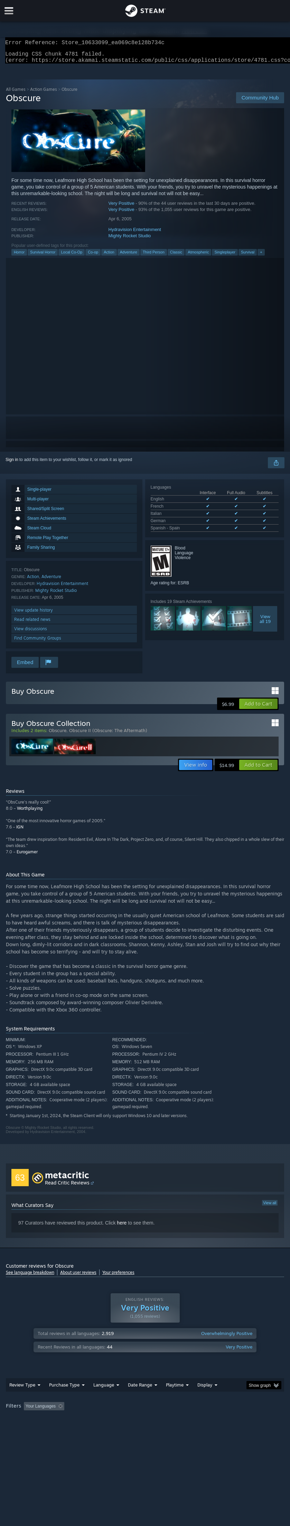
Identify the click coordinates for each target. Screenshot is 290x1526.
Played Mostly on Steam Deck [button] (213, 1410)
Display (204, 1389)
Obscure (57, 734)
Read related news (32, 623)
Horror (19, 256)
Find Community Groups (37, 642)
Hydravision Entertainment (135, 233)
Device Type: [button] (113, 1419)
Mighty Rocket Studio (130, 239)
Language (103, 1389)
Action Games (43, 93)
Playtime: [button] (164, 1410)
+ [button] (261, 256)
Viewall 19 (265, 623)
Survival (247, 256)
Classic (176, 256)
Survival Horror (42, 256)
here (122, 1227)
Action (109, 256)
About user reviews (78, 1276)
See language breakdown (30, 1276)
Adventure (128, 256)
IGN (20, 831)
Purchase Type (64, 1389)
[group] (145, 1415)
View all (270, 1207)
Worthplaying (30, 812)
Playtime (175, 1389)
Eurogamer (27, 855)
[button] (258, 707)
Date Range (140, 1389)
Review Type (22, 1389)
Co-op (93, 256)
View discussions (30, 632)
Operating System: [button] (25, 1419)
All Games (16, 93)
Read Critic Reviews (67, 1187)
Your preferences (118, 1276)
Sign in (12, 463)
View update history (33, 614)
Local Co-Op (71, 256)
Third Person (154, 256)
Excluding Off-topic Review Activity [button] (110, 1410)
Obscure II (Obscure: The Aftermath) (108, 734)
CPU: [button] (60, 1419)
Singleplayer (224, 256)
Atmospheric (198, 256)
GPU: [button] (83, 1419)
